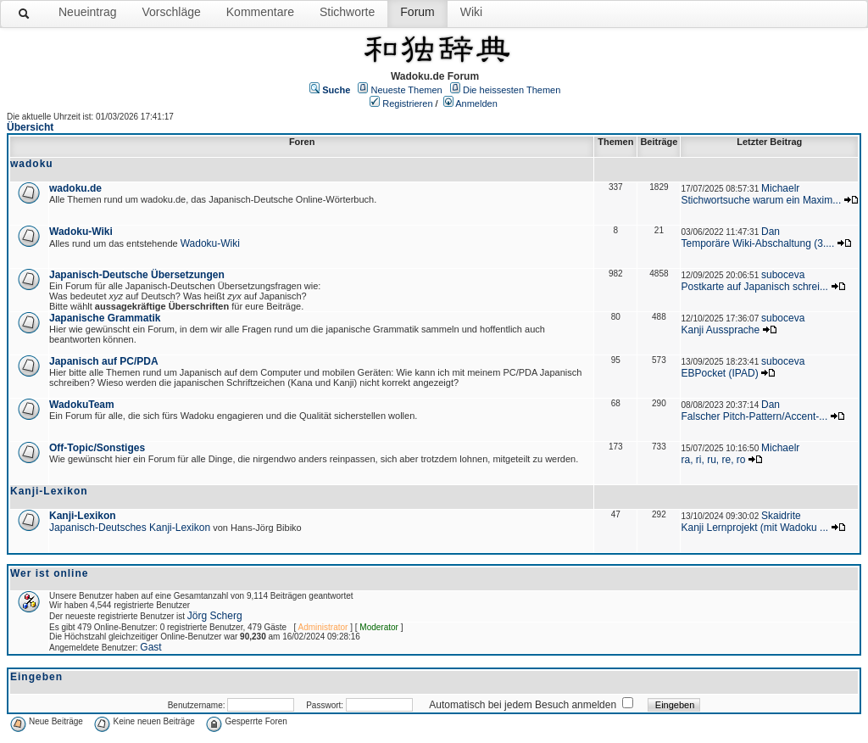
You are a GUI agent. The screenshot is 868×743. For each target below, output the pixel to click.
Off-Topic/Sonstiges (97, 448)
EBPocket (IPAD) (719, 373)
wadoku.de (75, 188)
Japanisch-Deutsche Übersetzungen (137, 275)
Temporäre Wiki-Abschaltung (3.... (757, 243)
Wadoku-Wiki (81, 231)
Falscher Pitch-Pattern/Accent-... (754, 416)
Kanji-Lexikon (82, 516)
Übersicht (30, 127)
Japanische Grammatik (104, 318)
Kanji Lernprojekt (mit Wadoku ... (754, 528)
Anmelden (476, 103)
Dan (770, 231)
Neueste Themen (406, 90)
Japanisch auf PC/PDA (104, 361)
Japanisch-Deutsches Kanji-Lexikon (129, 528)
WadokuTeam (81, 405)
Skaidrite (781, 516)
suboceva (782, 275)
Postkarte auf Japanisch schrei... (754, 287)
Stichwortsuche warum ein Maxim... (761, 200)
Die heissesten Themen (511, 90)
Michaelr (780, 188)
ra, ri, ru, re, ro (713, 460)
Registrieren (407, 103)
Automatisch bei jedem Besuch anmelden (522, 705)
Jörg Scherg (214, 616)
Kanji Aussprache (720, 330)
